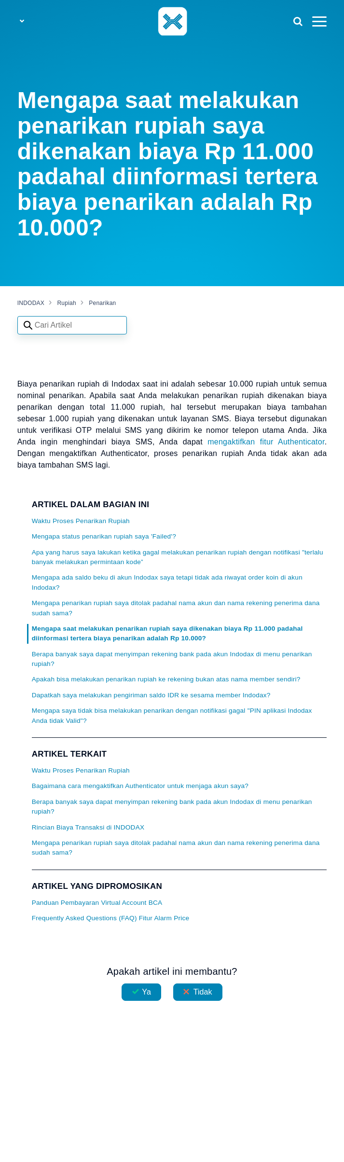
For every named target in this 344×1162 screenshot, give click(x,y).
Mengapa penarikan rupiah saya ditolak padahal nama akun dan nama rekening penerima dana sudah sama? (176, 607)
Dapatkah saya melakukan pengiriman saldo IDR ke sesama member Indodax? (151, 695)
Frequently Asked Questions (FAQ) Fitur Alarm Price (111, 918)
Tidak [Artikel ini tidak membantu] (202, 992)
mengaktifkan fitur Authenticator (265, 442)
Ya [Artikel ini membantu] (146, 992)
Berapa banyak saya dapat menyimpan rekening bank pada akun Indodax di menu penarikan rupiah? (172, 658)
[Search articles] (72, 325)
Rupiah (66, 303)
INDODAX (30, 303)
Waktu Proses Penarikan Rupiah (81, 521)
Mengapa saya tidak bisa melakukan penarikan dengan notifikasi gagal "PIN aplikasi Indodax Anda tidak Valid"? (172, 715)
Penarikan (102, 303)
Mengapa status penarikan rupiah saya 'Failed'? (104, 536)
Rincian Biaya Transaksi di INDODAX (88, 827)
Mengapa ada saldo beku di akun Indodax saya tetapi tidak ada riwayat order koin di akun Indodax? (167, 582)
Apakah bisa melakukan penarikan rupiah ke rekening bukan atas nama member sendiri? (166, 679)
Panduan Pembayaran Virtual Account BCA (97, 902)
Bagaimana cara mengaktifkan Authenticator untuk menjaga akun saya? (140, 785)
